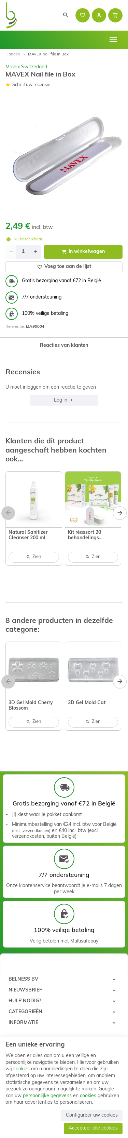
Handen (12, 54)
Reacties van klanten (64, 345)
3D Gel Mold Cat (86, 703)
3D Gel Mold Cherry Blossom (31, 705)
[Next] (120, 513)
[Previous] (8, 513)
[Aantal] (23, 252)
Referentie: (15, 327)
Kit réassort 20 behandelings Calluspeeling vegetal (93, 535)
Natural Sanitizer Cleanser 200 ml (28, 535)
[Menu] (113, 40)
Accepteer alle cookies (93, 1128)
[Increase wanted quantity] (35, 252)
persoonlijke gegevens (47, 1096)
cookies (21, 1069)
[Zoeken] (65, 15)
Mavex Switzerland (26, 67)
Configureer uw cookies (92, 1115)
